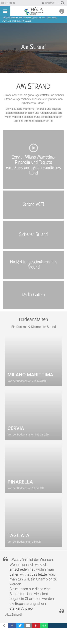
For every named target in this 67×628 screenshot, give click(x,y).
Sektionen (8, 3)
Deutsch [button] (51, 3)
